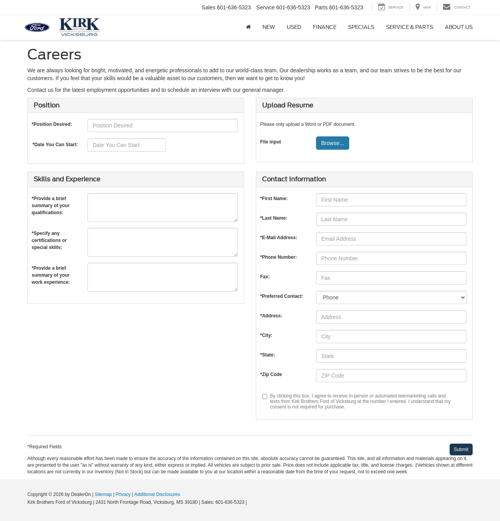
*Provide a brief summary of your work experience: (51, 269)
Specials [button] (361, 27)
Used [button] (294, 27)
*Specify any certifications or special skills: (49, 235)
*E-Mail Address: (278, 237)
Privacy (123, 494)
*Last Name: (273, 218)
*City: (266, 335)
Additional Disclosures (157, 494)
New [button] (268, 27)
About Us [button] (459, 27)
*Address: (271, 316)
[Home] (248, 27)
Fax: (265, 276)
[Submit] (461, 449)
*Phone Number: (278, 257)
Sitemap (103, 494)
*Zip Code (271, 374)
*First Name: (274, 198)
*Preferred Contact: (281, 296)
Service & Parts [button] (409, 27)
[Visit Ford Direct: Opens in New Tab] (251, 502)
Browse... (332, 143)
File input (270, 142)
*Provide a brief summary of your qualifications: (51, 200)
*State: (267, 355)
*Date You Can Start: (55, 144)
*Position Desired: (52, 124)
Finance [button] (324, 27)
